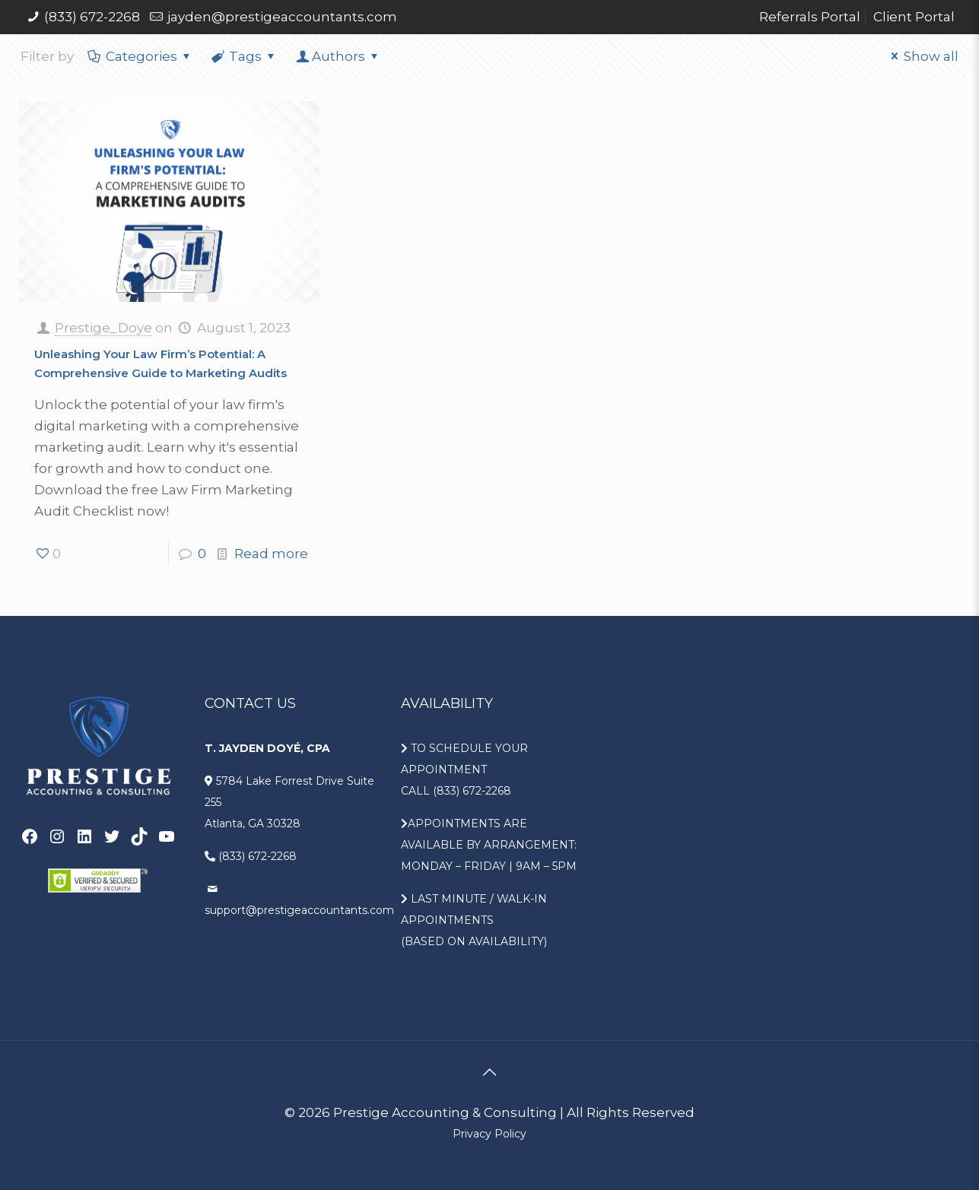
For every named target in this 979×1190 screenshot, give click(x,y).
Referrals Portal (809, 16)
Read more (271, 553)
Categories (140, 56)
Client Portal (914, 16)
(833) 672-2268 (92, 16)
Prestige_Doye (103, 327)
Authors (338, 56)
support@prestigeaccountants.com (299, 910)
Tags (245, 56)
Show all (921, 56)
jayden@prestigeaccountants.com (282, 16)
